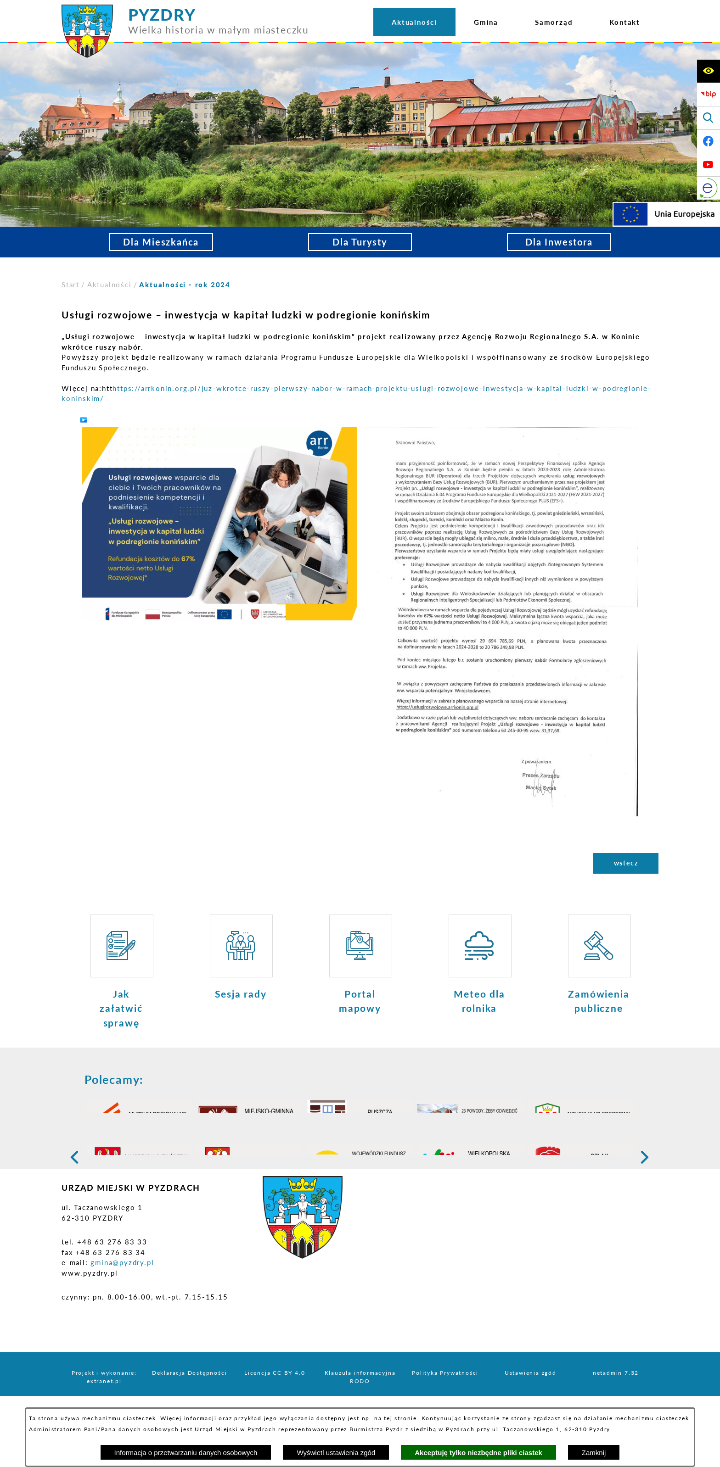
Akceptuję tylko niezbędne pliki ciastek (478, 1452)
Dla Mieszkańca (161, 242)
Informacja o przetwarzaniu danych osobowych (186, 1452)
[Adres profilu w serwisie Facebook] (708, 141)
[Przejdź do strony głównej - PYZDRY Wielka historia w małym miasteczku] (185, 9)
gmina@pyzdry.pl (122, 1315)
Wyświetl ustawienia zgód (336, 1452)
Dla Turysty (360, 242)
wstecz (626, 863)
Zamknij (594, 1452)
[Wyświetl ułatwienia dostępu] (708, 71)
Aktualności (109, 284)
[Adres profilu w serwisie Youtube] (708, 164)
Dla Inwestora (558, 242)
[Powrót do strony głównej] (70, 284)
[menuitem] (414, 22)
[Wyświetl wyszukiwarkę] (708, 117)
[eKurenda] (708, 188)
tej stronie (400, 1418)
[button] (220, 523)
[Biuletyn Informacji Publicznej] (708, 94)
